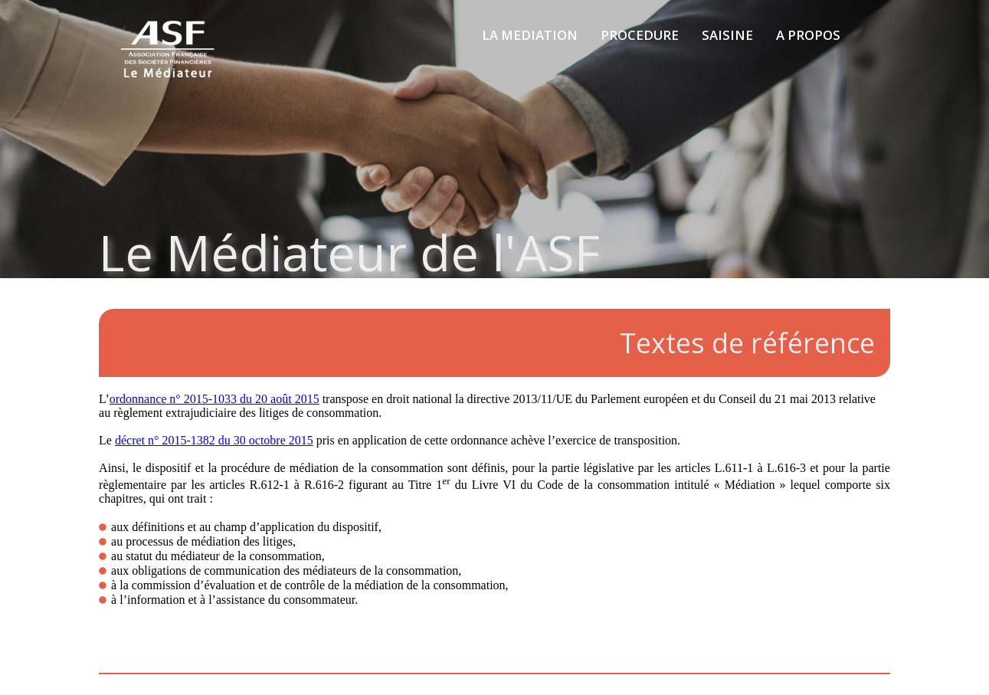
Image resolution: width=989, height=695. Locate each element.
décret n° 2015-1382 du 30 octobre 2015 (214, 440)
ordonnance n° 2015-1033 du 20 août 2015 (214, 398)
